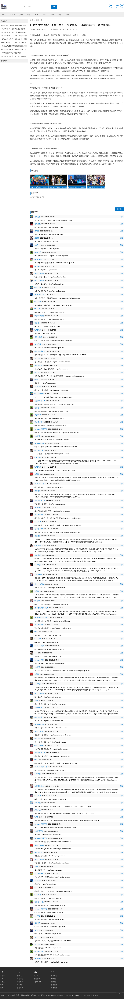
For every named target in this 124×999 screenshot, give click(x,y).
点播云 (2, 988)
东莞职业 (38, 810)
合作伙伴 (54, 985)
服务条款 (20, 988)
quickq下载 (38, 259)
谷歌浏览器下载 (40, 401)
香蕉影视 (38, 224)
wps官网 (37, 379)
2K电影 (37, 231)
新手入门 (20, 976)
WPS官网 (38, 522)
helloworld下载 (39, 294)
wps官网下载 (39, 831)
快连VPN (38, 287)
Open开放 (37, 982)
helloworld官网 (39, 443)
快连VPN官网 (39, 273)
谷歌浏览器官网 (40, 351)
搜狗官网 (38, 923)
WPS (36, 700)
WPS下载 (38, 330)
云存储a (2, 976)
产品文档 (20, 982)
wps (36, 632)
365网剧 (37, 245)
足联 (29, 15)
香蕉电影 (38, 217)
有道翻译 (38, 323)
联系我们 (54, 982)
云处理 (2, 982)
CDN (1, 979)
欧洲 (36, 15)
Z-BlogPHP (78, 995)
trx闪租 (37, 474)
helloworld (38, 507)
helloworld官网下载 (41, 429)
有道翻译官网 (39, 422)
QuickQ (37, 266)
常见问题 (20, 979)
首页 (4, 15)
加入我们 (54, 979)
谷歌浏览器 (38, 337)
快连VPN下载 (39, 394)
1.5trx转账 (38, 684)
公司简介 (54, 976)
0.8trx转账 (38, 555)
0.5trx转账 (38, 457)
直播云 (2, 985)
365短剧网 (38, 252)
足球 (21, 15)
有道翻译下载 (39, 450)
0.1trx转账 (38, 565)
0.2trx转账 (38, 774)
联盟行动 (37, 979)
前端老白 (94, 995)
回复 (121, 217)
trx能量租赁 (38, 574)
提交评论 (119, 209)
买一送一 (37, 976)
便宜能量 (38, 491)
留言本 (12, 15)
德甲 (44, 15)
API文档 (20, 985)
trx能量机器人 (39, 707)
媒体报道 (54, 988)
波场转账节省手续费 (41, 608)
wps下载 (37, 309)
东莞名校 (38, 803)
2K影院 (37, 238)
